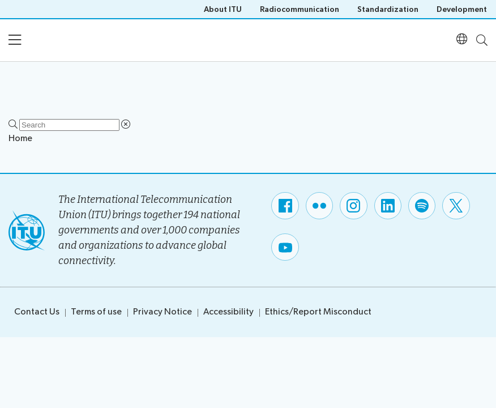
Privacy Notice (162, 312)
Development (462, 9)
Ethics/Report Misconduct (318, 312)
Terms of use (96, 312)
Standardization (387, 9)
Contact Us (36, 312)
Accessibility (228, 312)
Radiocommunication (299, 9)
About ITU (223, 9)
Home (20, 138)
